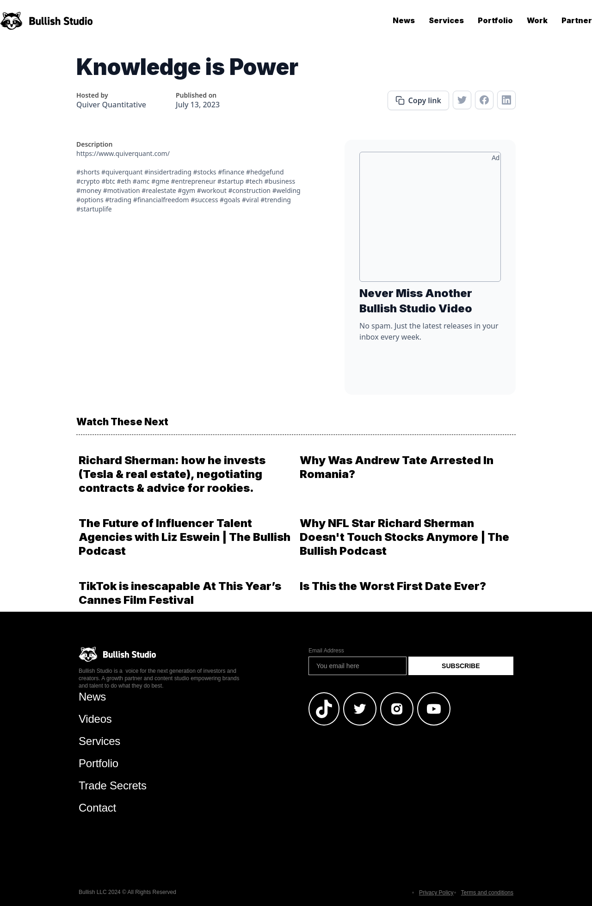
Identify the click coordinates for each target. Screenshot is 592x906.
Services (446, 20)
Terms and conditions (487, 892)
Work (537, 20)
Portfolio (495, 20)
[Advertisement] (430, 220)
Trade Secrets (113, 785)
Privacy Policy (436, 892)
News (404, 20)
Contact (97, 807)
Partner (576, 20)
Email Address (326, 650)
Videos (95, 719)
